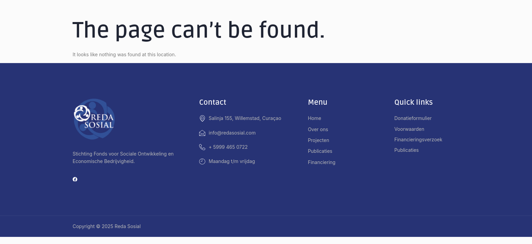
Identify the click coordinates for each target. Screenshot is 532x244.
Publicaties (320, 151)
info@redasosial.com (227, 133)
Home (314, 118)
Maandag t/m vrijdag (227, 161)
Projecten (322, 140)
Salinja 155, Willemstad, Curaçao (240, 118)
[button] (351, 129)
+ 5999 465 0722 (223, 147)
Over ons (322, 129)
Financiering (325, 162)
